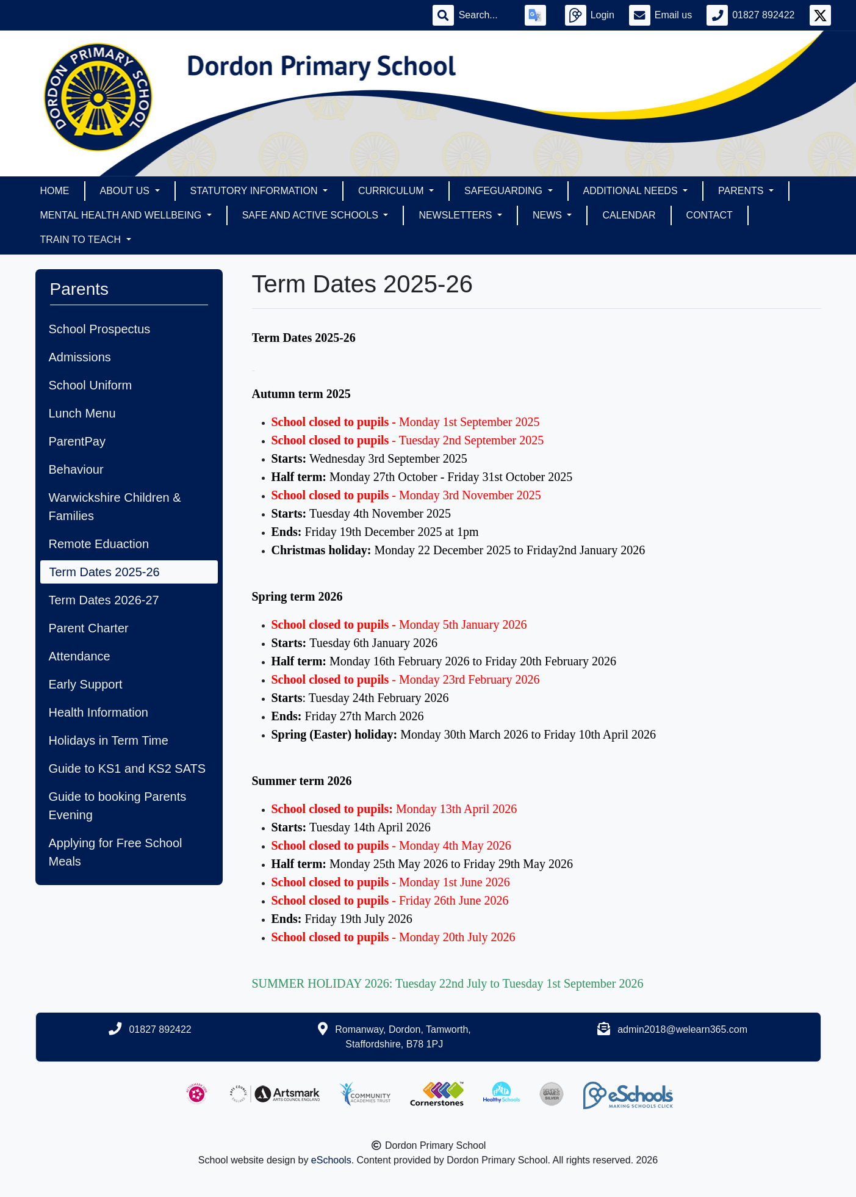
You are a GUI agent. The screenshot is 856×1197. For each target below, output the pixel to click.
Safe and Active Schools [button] (311, 215)
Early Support (86, 684)
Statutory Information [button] (255, 191)
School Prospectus (100, 329)
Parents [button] (742, 191)
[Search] (484, 15)
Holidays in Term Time (108, 740)
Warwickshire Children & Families (115, 507)
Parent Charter (89, 628)
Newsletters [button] (456, 215)
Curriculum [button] (392, 191)
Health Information (98, 712)
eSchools (331, 1160)
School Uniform (90, 385)
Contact (709, 215)
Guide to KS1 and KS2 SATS (127, 768)
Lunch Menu (82, 413)
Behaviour (76, 469)
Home (55, 191)
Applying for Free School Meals (115, 852)
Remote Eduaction (99, 544)
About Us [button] (126, 191)
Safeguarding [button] (504, 191)
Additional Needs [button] (631, 191)
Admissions (80, 357)
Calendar (628, 215)
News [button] (548, 215)
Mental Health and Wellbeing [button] (122, 215)
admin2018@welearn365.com (682, 1029)
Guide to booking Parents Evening (118, 806)
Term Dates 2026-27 (104, 600)
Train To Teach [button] (82, 239)
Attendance (79, 656)
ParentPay (77, 441)
